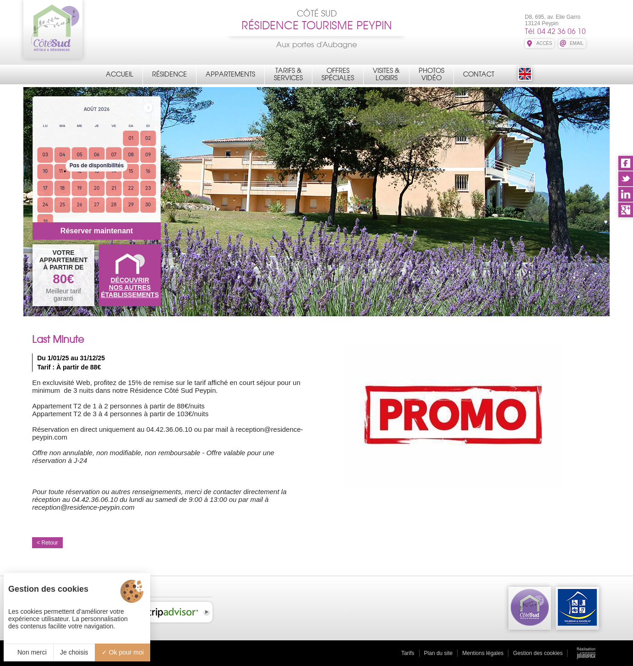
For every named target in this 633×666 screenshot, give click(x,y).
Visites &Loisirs (386, 74)
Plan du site (438, 653)
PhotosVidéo (431, 74)
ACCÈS (544, 43)
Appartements (230, 74)
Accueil (119, 74)
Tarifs (408, 653)
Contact (478, 74)
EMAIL (577, 43)
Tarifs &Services (288, 74)
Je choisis (74, 652)
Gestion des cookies (537, 653)
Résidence (169, 74)
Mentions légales (482, 653)
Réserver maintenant (96, 231)
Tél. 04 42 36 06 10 (555, 31)
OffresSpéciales (338, 74)
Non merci (28, 652)
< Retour (47, 542)
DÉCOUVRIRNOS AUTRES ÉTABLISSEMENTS (130, 287)
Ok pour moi (123, 652)
